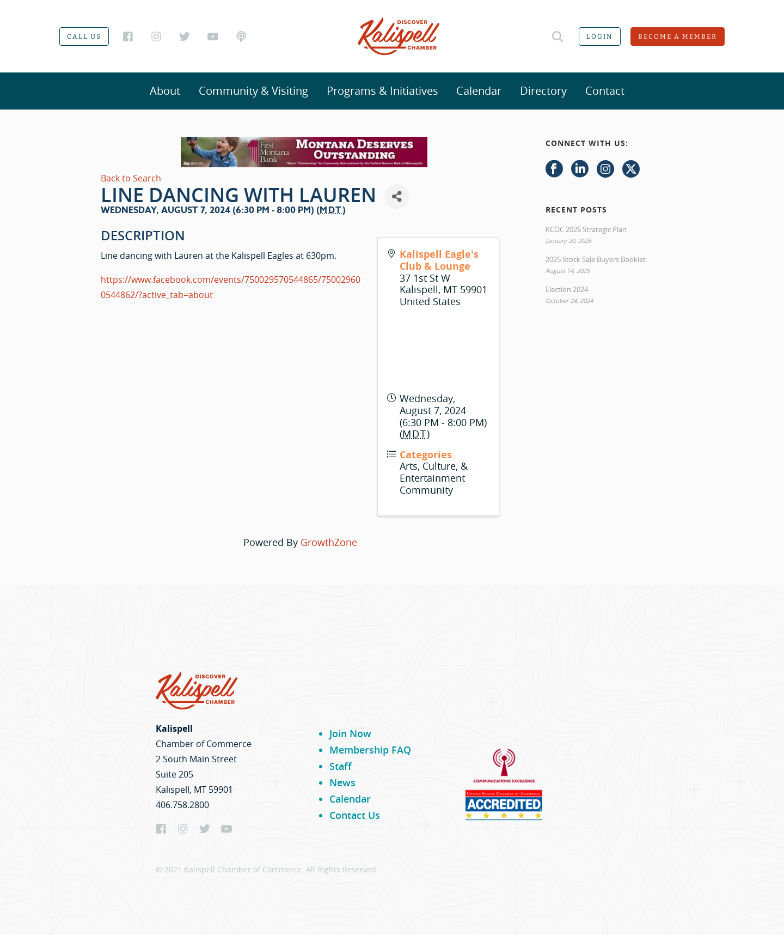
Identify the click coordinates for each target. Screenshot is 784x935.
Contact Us (354, 815)
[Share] (396, 196)
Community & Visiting (253, 90)
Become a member (677, 36)
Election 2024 (567, 289)
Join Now (350, 733)
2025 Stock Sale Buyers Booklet (596, 259)
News (342, 782)
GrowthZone (329, 542)
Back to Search (131, 178)
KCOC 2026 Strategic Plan (586, 229)
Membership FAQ (370, 749)
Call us (84, 36)
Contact (604, 90)
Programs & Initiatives (382, 90)
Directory (543, 90)
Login (599, 36)
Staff (340, 766)
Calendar (478, 90)
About (165, 90)
